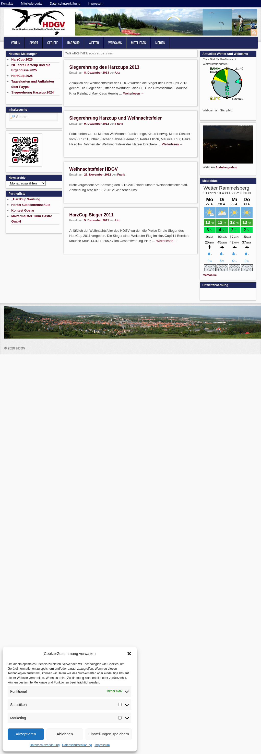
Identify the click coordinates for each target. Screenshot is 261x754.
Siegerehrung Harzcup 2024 (32, 92)
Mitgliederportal (31, 3)
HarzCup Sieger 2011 (91, 214)
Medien (160, 42)
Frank (119, 123)
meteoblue (210, 274)
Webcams (115, 42)
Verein (15, 42)
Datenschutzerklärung (45, 745)
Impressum (102, 745)
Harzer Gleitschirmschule (30, 205)
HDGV (20, 348)
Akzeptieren (26, 734)
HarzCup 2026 (21, 59)
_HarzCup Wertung (25, 199)
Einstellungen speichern (108, 734)
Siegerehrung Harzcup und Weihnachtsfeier (115, 118)
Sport (33, 42)
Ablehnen (65, 734)
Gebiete (52, 42)
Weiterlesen (133, 93)
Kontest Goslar (22, 210)
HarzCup (73, 42)
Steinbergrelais (226, 167)
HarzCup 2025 (21, 76)
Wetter (94, 42)
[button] (129, 653)
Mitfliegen (138, 42)
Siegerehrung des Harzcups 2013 (104, 67)
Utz (117, 72)
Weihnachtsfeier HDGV (93, 169)
